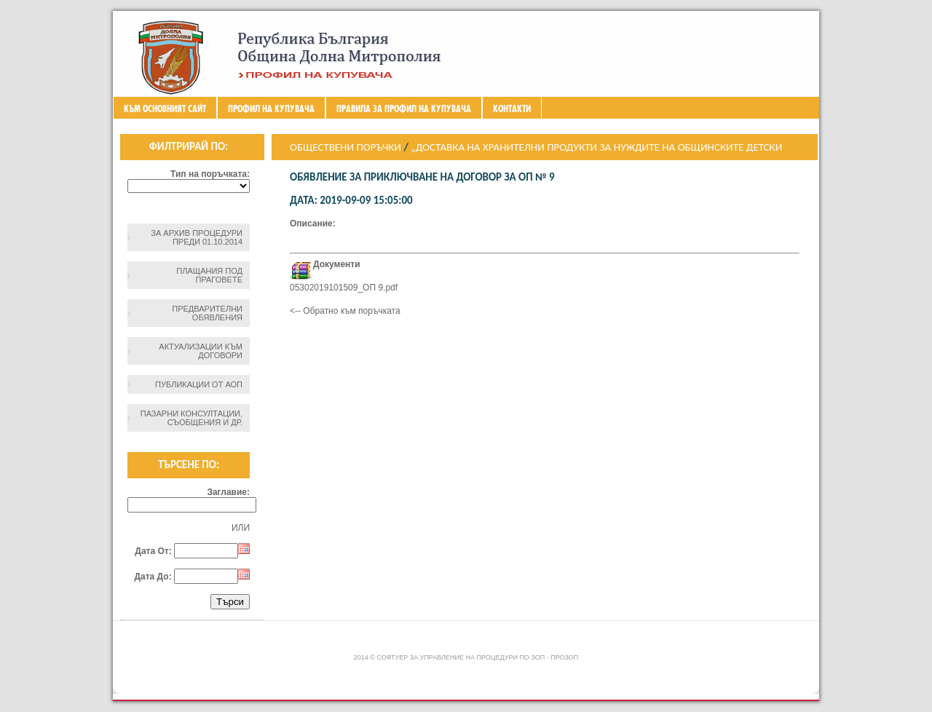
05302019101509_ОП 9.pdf (344, 287)
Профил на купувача (271, 108)
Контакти (512, 108)
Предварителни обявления (207, 313)
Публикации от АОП (198, 384)
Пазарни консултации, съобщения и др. (191, 418)
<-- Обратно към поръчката (345, 311)
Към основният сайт (165, 108)
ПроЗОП (564, 657)
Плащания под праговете (209, 275)
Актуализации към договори (200, 351)
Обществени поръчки (345, 147)
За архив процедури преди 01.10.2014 (196, 237)
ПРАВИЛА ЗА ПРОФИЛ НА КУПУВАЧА (403, 108)
